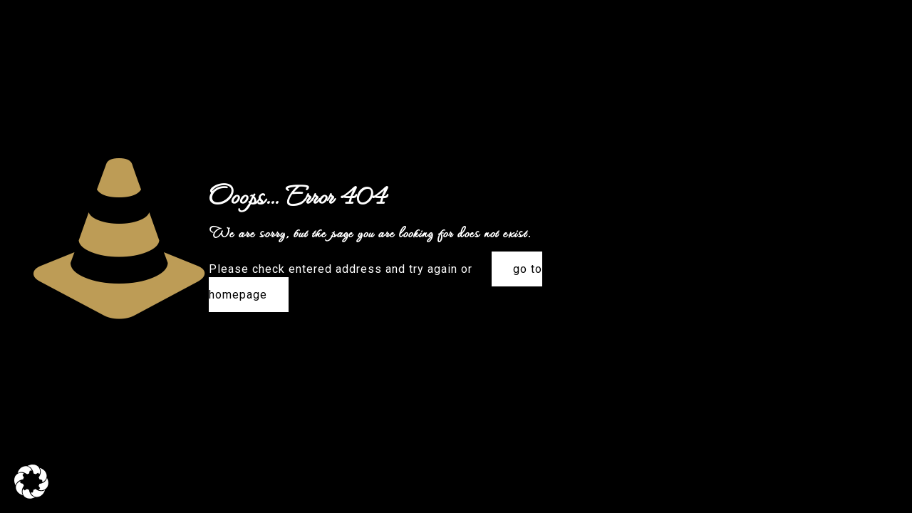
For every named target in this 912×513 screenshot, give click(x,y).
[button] (31, 481)
